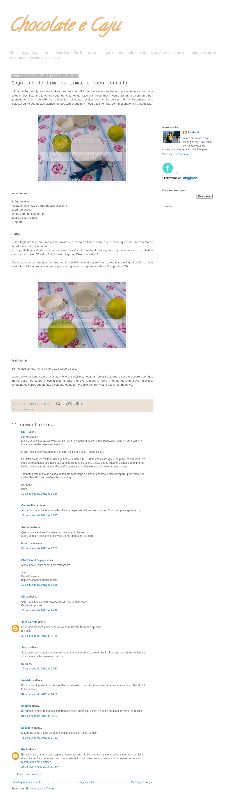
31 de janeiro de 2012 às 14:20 (39, 694)
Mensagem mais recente (26, 782)
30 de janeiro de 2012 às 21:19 (39, 635)
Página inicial (86, 782)
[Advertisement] (184, 96)
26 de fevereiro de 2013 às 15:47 (40, 766)
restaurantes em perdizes (36, 762)
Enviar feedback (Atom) (39, 788)
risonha (26, 705)
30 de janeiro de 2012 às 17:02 (39, 548)
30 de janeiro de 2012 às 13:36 (39, 493)
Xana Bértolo (29, 622)
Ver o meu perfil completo (177, 154)
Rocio (24, 749)
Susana (26, 647)
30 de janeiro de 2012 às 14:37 (39, 515)
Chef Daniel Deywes (33, 560)
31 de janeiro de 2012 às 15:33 (39, 716)
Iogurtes (28, 409)
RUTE (24, 432)
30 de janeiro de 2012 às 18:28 (39, 584)
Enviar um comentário (30, 774)
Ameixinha (28, 680)
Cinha (24, 596)
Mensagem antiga (141, 782)
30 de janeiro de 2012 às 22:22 (39, 668)
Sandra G (193, 132)
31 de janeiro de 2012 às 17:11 (39, 737)
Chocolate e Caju (64, 27)
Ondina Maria (29, 505)
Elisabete (27, 727)
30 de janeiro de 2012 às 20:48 (39, 610)
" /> (170, 172)
